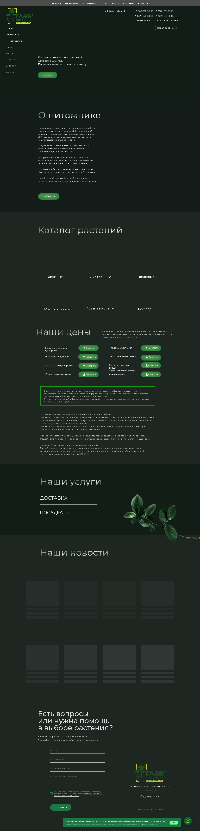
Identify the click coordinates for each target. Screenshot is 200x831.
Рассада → (146, 309)
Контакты (11, 72)
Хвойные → (57, 277)
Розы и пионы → (100, 308)
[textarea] (77, 781)
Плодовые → (148, 277)
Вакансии (11, 66)
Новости (10, 59)
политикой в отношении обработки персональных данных (135, 824)
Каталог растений (15, 41)
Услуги (9, 53)
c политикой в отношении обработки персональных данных (78, 794)
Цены (9, 47)
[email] (77, 759)
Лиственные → (102, 277)
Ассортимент (90, 3)
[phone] (77, 768)
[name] (77, 750)
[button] (166, 28)
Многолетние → (57, 309)
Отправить (61, 807)
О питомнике (12, 35)
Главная (10, 28)
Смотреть (91, 348)
